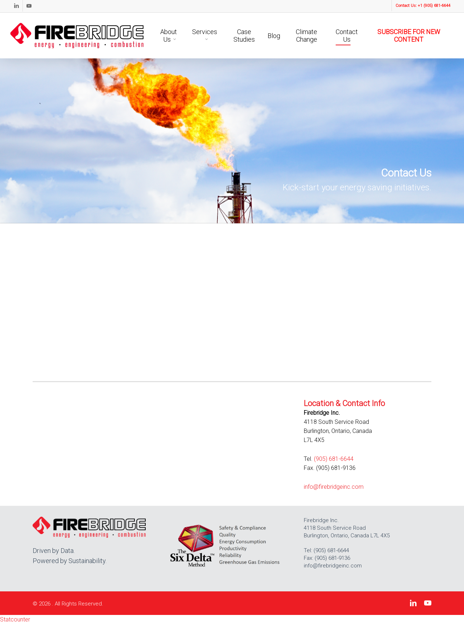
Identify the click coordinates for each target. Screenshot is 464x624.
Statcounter (15, 619)
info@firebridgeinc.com (334, 486)
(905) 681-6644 (333, 458)
